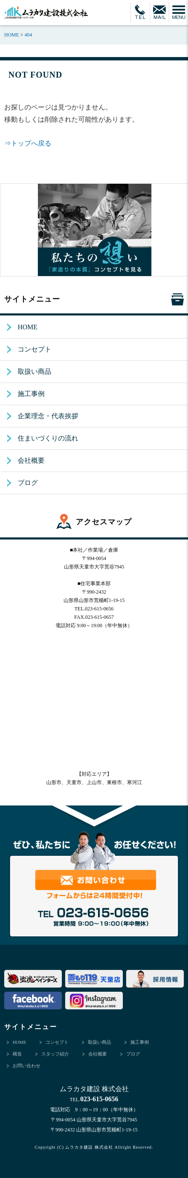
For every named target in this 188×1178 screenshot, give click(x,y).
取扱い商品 (34, 371)
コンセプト (34, 349)
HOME (27, 327)
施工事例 (31, 393)
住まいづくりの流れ (48, 438)
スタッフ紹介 (55, 1053)
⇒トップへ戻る (27, 143)
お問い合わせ (26, 1065)
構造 (17, 1053)
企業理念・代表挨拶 (48, 416)
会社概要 (31, 460)
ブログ (28, 482)
